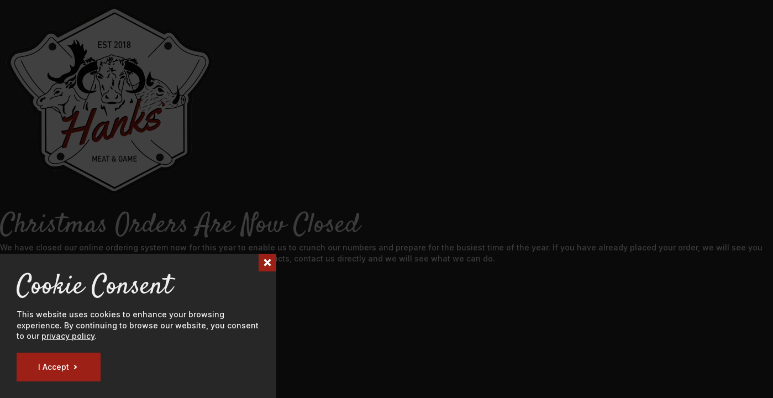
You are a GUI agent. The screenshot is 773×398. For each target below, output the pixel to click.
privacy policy (67, 336)
